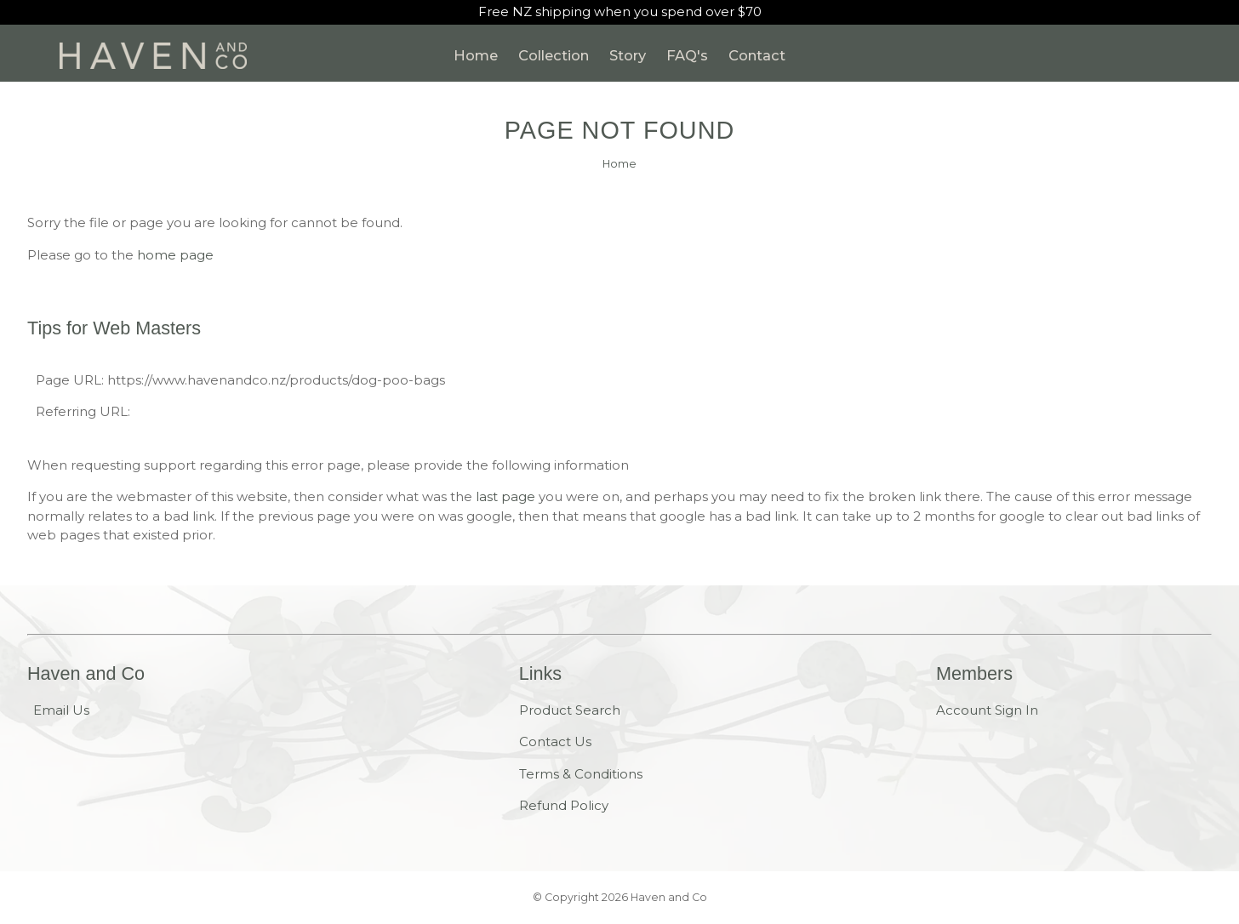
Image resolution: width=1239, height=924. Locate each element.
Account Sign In (987, 710)
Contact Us (555, 741)
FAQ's (687, 55)
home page (175, 255)
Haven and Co (669, 897)
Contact (756, 55)
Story (627, 55)
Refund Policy (563, 805)
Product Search (569, 710)
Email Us (61, 710)
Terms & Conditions (580, 774)
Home (476, 55)
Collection (553, 55)
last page (505, 496)
